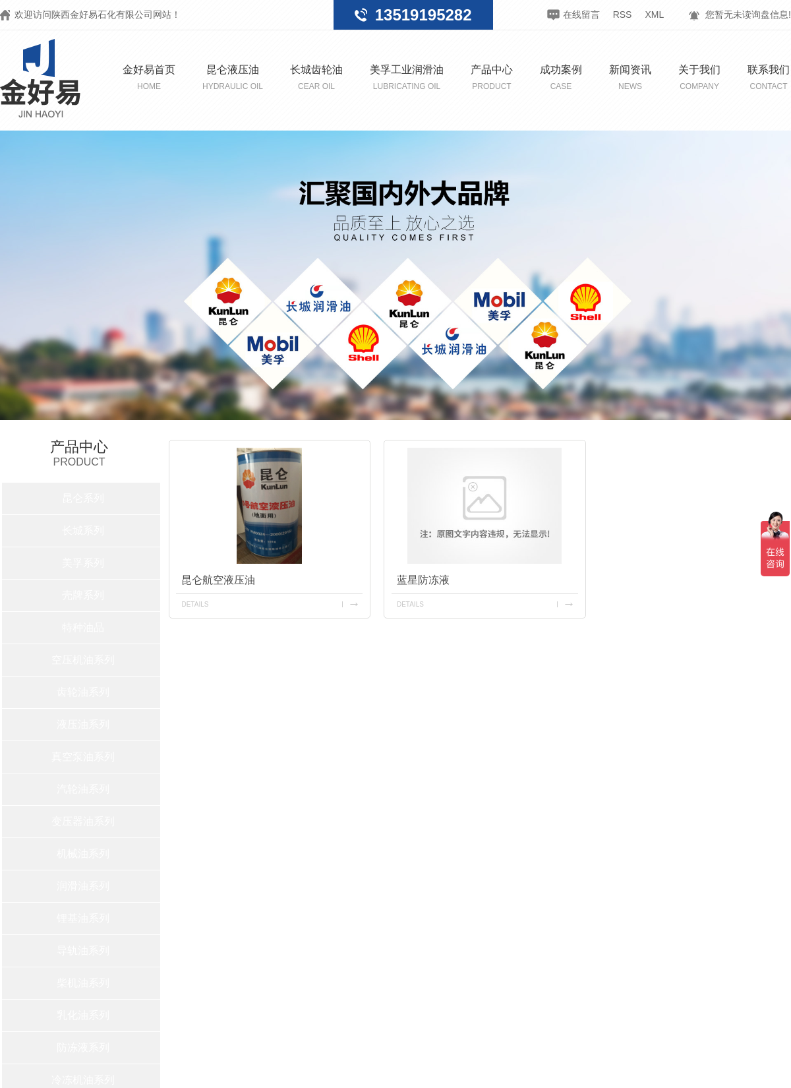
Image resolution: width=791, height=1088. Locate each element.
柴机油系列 (83, 982)
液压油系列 (83, 724)
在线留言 (581, 14)
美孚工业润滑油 (407, 77)
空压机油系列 (83, 659)
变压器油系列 (83, 821)
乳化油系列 (83, 1015)
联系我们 (768, 77)
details (194, 604)
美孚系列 (83, 562)
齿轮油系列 (83, 692)
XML (654, 14)
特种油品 (83, 627)
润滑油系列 (83, 886)
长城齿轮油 (316, 77)
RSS (622, 14)
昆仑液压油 (232, 77)
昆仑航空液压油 (218, 580)
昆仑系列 (83, 498)
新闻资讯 (630, 77)
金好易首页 (149, 77)
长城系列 (83, 530)
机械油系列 (83, 853)
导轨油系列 (83, 950)
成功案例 (561, 77)
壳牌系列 (83, 595)
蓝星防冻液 (423, 580)
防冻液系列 (83, 1047)
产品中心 (492, 77)
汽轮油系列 (83, 789)
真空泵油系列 (83, 756)
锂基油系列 (83, 918)
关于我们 (699, 77)
